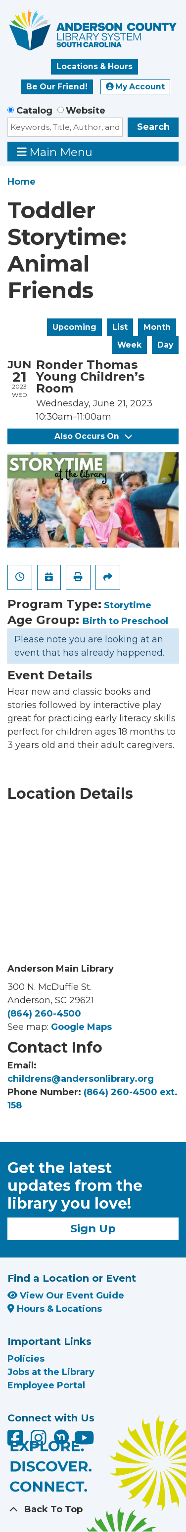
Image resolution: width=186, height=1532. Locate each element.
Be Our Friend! (57, 86)
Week (129, 345)
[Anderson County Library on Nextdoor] (61, 1437)
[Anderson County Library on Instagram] (40, 1441)
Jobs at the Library (50, 1372)
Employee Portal (46, 1385)
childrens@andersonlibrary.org (80, 1078)
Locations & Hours (94, 66)
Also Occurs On (93, 436)
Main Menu (55, 152)
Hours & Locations (54, 1308)
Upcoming (74, 327)
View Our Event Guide (65, 1295)
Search (153, 126)
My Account (135, 86)
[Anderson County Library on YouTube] (84, 1441)
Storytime (127, 605)
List (120, 327)
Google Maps (81, 1026)
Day (165, 345)
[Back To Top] (93, 1509)
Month (157, 327)
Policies (26, 1358)
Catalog (34, 110)
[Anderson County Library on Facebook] (16, 1441)
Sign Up (93, 1228)
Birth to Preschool (125, 621)
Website (85, 110)
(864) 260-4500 (44, 1013)
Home (21, 181)
